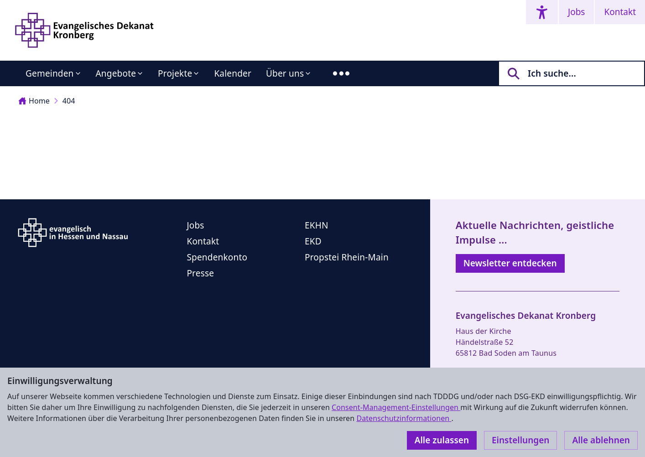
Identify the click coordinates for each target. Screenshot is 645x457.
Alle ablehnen (601, 440)
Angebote (116, 73)
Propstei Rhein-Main (347, 257)
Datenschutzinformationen (403, 418)
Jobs (576, 12)
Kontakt (620, 12)
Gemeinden (50, 73)
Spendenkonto (217, 257)
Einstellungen (520, 440)
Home (34, 101)
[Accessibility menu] (542, 12)
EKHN (316, 225)
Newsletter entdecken (510, 263)
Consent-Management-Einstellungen (396, 407)
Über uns (285, 73)
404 (68, 101)
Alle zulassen (442, 440)
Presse (200, 273)
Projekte (175, 73)
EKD (313, 241)
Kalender (232, 73)
